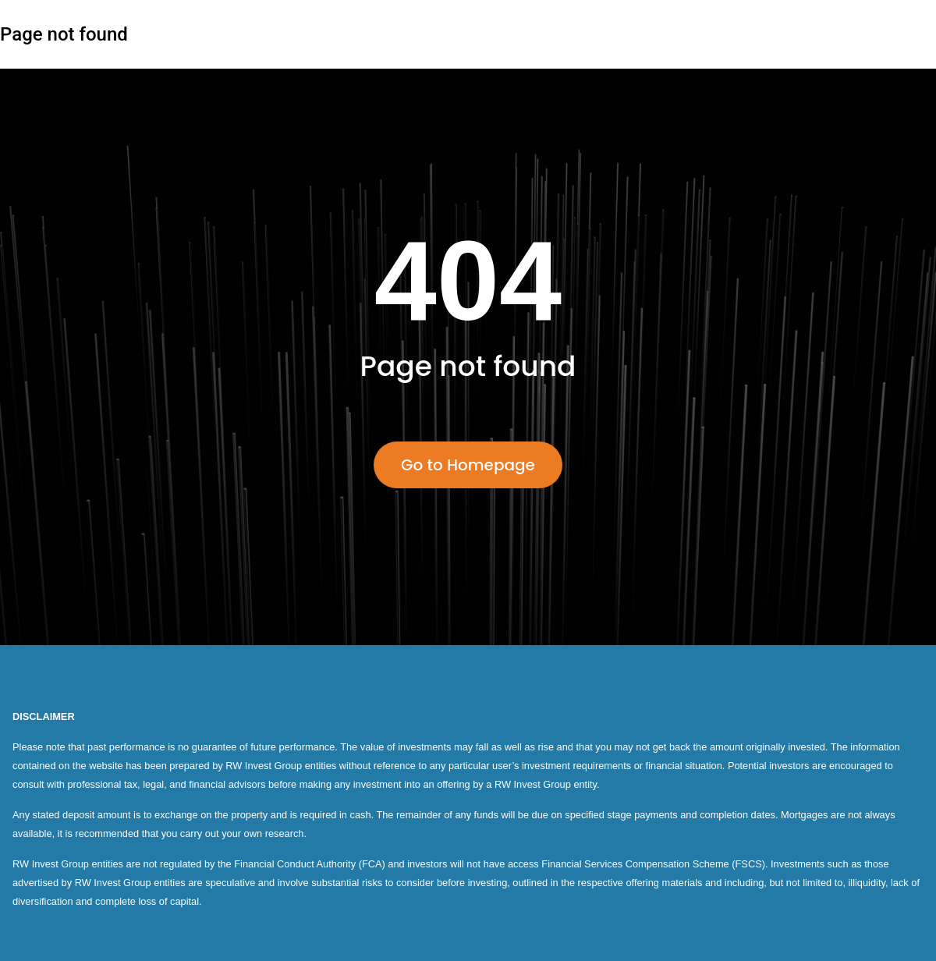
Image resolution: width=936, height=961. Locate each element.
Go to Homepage (468, 465)
